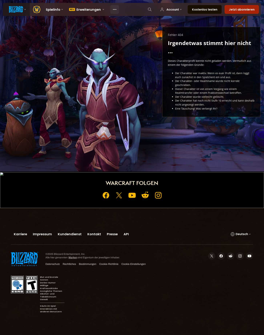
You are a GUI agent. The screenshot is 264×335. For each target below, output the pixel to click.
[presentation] (16, 9)
